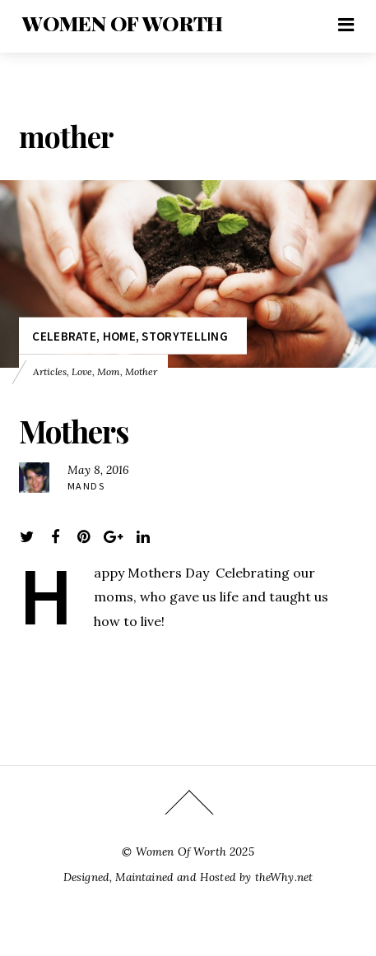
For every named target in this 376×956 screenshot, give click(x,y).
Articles (50, 370)
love (82, 370)
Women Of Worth (181, 851)
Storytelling (185, 335)
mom (108, 370)
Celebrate (64, 335)
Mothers (73, 431)
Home (119, 335)
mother (141, 370)
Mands (85, 486)
